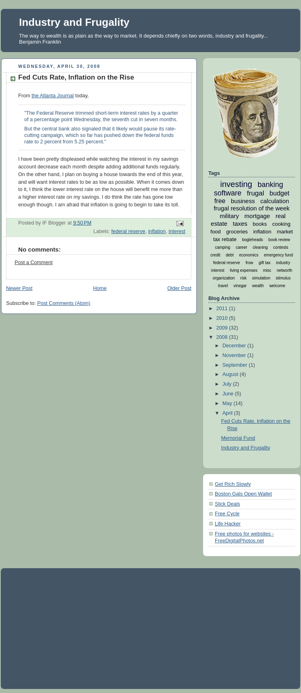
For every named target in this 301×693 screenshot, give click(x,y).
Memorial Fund (238, 438)
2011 (222, 308)
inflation (156, 231)
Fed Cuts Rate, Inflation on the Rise (76, 77)
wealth (258, 286)
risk (243, 278)
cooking (281, 224)
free (220, 200)
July (228, 384)
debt (229, 255)
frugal (255, 193)
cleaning (260, 247)
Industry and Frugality (74, 22)
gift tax (264, 262)
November (235, 355)
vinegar (240, 286)
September (236, 365)
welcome (277, 286)
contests (280, 247)
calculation (274, 200)
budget (279, 193)
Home (100, 288)
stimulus (283, 278)
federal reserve (128, 231)
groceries (237, 232)
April (228, 413)
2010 (222, 318)
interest (177, 231)
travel (223, 286)
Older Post (179, 288)
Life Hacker (228, 524)
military (229, 215)
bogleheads (252, 239)
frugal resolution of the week (252, 208)
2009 (222, 328)
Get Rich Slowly (233, 484)
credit (215, 255)
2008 (222, 337)
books (260, 224)
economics (249, 255)
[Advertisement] (154, 628)
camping (222, 247)
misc (267, 270)
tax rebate (225, 239)
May (228, 403)
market (285, 232)
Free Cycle (227, 514)
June (229, 394)
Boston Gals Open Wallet (243, 494)
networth (284, 270)
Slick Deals (227, 504)
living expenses (243, 270)
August (231, 374)
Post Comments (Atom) (63, 303)
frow (249, 262)
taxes (240, 223)
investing (236, 184)
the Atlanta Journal (53, 96)
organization (224, 278)
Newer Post (19, 288)
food (215, 232)
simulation (261, 278)
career (241, 247)
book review (279, 239)
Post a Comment (34, 262)
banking (270, 185)
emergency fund (278, 255)
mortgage (257, 215)
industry (283, 262)
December (235, 346)
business (243, 200)
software (228, 193)
